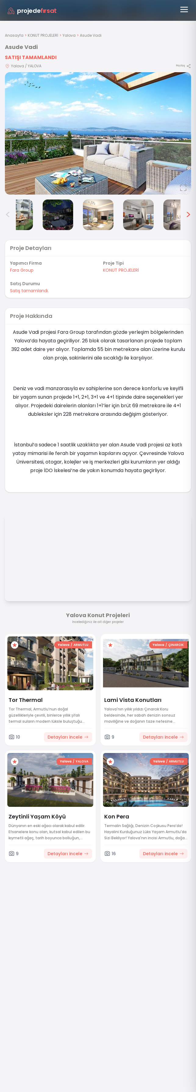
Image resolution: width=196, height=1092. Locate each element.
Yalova (69, 35)
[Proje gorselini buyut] (98, 133)
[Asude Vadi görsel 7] (178, 214)
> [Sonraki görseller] (188, 215)
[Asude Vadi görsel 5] (98, 214)
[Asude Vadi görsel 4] (58, 214)
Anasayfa (14, 35)
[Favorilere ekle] (14, 645)
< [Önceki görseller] (8, 215)
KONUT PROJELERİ (43, 35)
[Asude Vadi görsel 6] (138, 214)
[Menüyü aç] (184, 9)
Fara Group (22, 270)
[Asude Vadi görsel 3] (17, 214)
